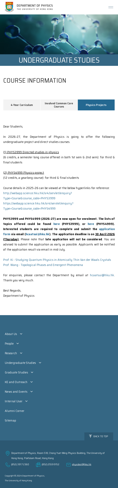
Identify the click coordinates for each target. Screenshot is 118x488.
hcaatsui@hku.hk (37, 234)
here (56, 223)
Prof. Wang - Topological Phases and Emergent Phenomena (43, 264)
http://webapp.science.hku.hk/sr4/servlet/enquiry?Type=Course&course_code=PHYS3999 (37, 195)
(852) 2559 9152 (50, 464)
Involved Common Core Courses (59, 105)
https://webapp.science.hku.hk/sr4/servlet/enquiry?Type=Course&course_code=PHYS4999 (38, 206)
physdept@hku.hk (81, 464)
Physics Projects (96, 105)
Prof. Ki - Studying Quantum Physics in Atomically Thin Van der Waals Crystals (57, 259)
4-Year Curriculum (22, 105)
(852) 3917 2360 (20, 464)
